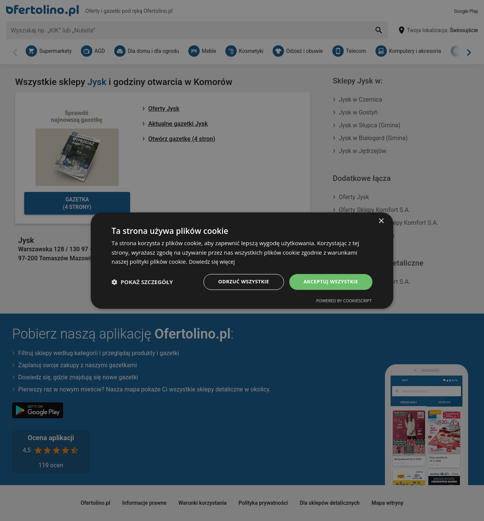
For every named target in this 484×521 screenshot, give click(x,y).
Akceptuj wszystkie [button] (329, 281)
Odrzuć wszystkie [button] (238, 281)
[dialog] (242, 260)
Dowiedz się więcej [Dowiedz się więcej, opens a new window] (213, 261)
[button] (142, 282)
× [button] (381, 220)
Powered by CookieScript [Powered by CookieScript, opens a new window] (344, 301)
